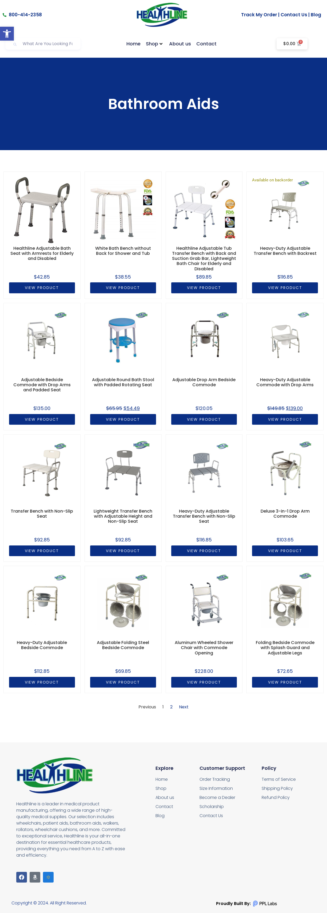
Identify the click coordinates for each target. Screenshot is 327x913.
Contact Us (294, 14)
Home (133, 43)
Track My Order (259, 14)
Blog (316, 14)
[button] (7, 34)
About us (180, 43)
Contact (206, 43)
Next (184, 707)
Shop (154, 43)
